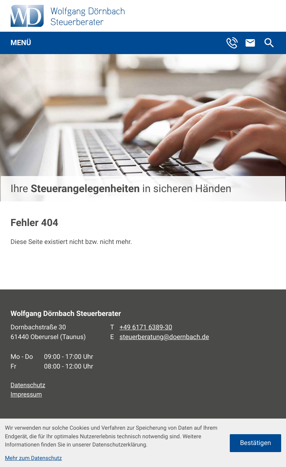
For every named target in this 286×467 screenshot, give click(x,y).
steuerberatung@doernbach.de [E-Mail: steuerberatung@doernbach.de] (164, 337)
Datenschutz (27, 385)
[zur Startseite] (67, 16)
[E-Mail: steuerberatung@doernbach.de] (253, 43)
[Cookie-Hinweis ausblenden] (255, 443)
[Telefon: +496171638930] (146, 327)
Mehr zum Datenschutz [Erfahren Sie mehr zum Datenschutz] (33, 458)
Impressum (26, 394)
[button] (235, 43)
